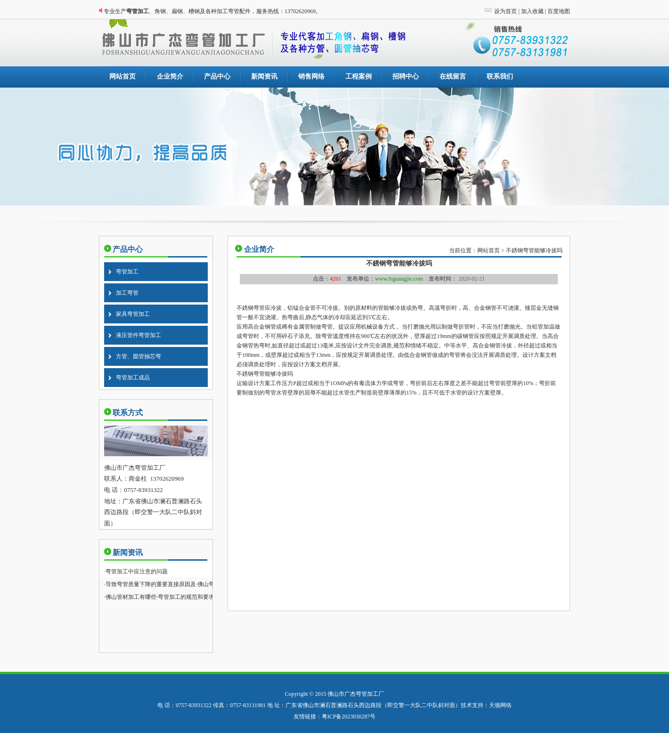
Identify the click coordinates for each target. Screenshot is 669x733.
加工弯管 (127, 293)
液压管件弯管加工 (138, 335)
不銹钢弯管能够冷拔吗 (534, 250)
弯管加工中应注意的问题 (137, 571)
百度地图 (558, 11)
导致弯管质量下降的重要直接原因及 (151, 584)
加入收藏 (532, 11)
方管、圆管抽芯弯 (138, 356)
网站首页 (488, 250)
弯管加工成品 (133, 377)
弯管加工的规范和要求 (186, 597)
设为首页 (505, 11)
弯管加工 (127, 271)
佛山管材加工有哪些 (131, 597)
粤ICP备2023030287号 (349, 716)
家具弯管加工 (133, 314)
